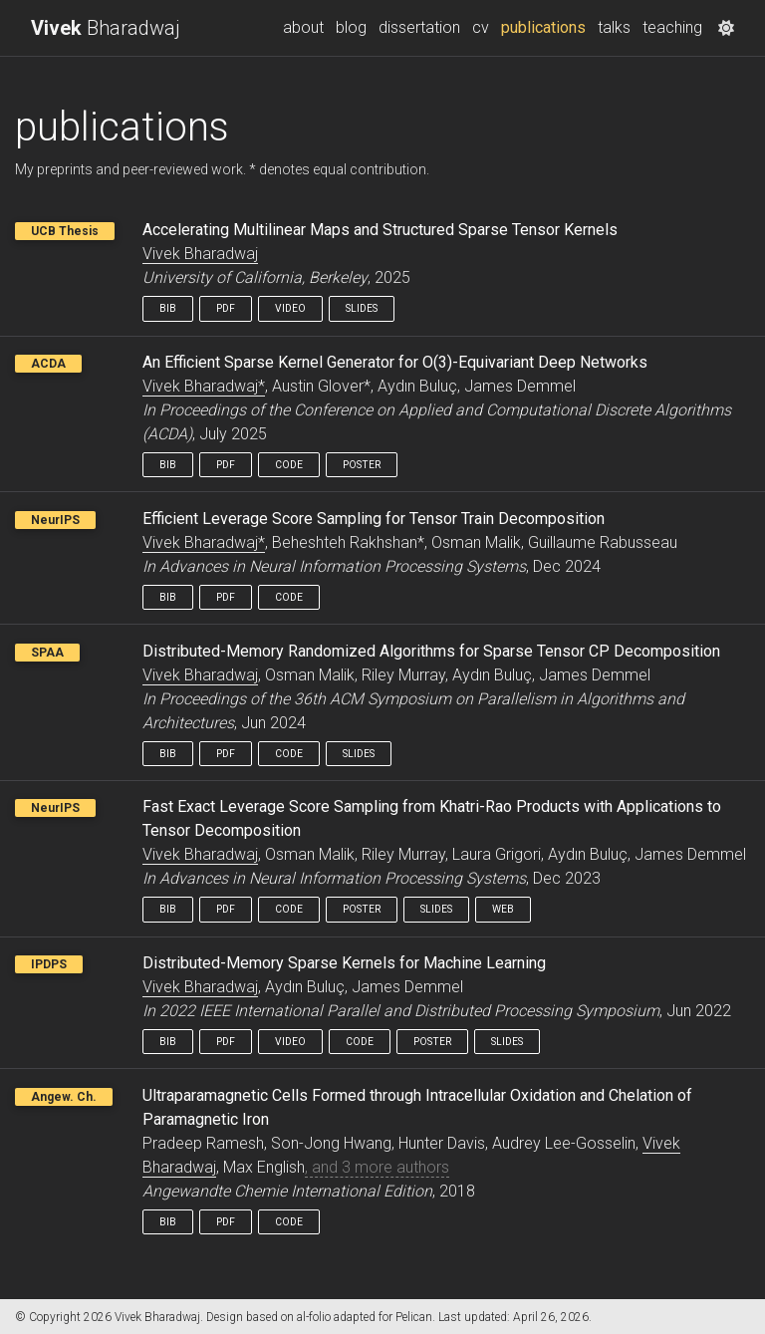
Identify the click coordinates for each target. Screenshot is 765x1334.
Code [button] (289, 464)
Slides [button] (362, 308)
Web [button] (503, 909)
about (303, 27)
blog (351, 27)
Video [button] (290, 308)
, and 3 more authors (377, 1167)
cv (480, 27)
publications (546, 26)
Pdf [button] (225, 308)
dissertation (419, 27)
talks (614, 27)
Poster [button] (362, 464)
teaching (672, 27)
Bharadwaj (105, 28)
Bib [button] (167, 308)
